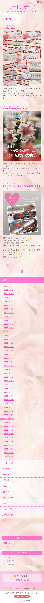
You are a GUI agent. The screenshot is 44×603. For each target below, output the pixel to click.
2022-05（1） (9, 381)
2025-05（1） (9, 305)
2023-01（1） (9, 362)
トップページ (7, 463)
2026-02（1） (9, 290)
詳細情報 (5, 474)
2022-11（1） (9, 366)
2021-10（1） (9, 407)
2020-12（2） (9, 445)
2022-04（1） (9, 385)
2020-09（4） (9, 456)
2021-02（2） (9, 438)
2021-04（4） (9, 430)
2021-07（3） (9, 419)
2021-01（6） (9, 441)
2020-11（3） (9, 449)
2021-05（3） (9, 426)
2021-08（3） (9, 415)
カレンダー (6, 492)
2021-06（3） (9, 422)
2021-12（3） (9, 400)
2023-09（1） (9, 343)
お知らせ (5, 280)
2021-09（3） (9, 411)
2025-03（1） (9, 309)
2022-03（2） (9, 388)
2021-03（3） (9, 434)
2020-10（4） (9, 453)
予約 (4, 503)
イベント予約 (7, 509)
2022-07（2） (9, 377)
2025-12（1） (9, 294)
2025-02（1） (9, 313)
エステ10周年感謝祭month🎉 (15, 109)
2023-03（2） (9, 354)
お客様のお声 (7, 515)
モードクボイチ (22, 7)
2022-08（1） (9, 373)
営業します (8, 543)
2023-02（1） (9, 358)
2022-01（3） (9, 396)
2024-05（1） (9, 328)
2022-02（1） (9, 392)
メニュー (5, 486)
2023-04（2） (9, 350)
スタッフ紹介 (7, 498)
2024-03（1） (9, 332)
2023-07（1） (9, 347)
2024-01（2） (9, 339)
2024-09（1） (9, 320)
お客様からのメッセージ (13, 28)
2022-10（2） (9, 369)
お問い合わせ (7, 480)
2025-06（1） (9, 301)
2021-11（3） (9, 403)
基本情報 (5, 469)
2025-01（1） (9, 316)
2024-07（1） (9, 324)
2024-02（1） (9, 335)
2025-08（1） (9, 297)
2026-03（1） (9, 286)
